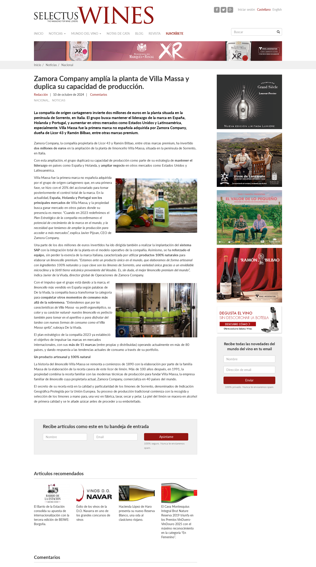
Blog (139, 33)
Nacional (67, 65)
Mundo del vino (86, 33)
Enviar (249, 380)
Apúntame (166, 437)
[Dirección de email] (249, 369)
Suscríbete (174, 33)
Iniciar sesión (246, 9)
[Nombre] (249, 359)
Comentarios (98, 94)
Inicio (38, 33)
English (277, 9)
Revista (154, 33)
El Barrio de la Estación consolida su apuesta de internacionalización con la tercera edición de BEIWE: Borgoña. (51, 515)
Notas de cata (118, 33)
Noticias (57, 33)
